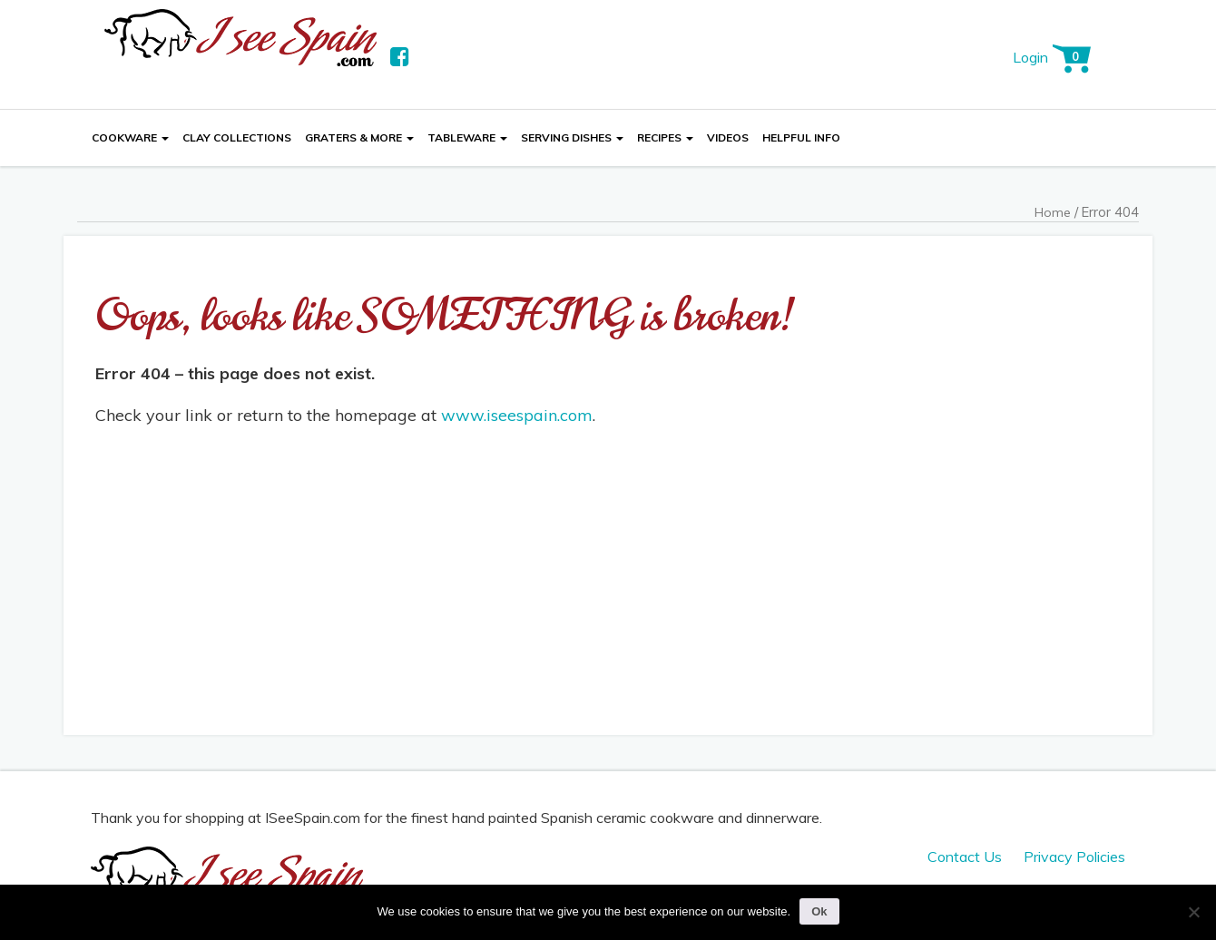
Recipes (665, 137)
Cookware (130, 137)
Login (1030, 57)
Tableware (467, 137)
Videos (728, 137)
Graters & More (359, 137)
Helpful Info (801, 137)
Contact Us (964, 856)
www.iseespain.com (517, 415)
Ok (819, 911)
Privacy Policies (1074, 856)
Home (1053, 212)
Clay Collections (236, 137)
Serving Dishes (572, 137)
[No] (1193, 912)
